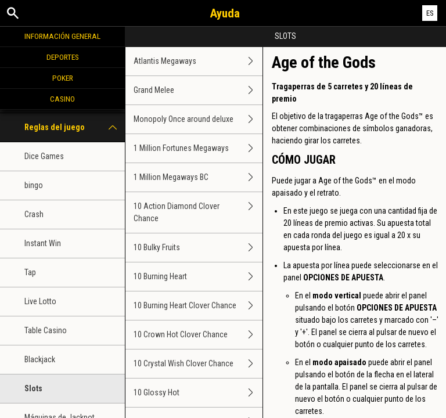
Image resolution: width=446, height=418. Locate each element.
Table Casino (45, 330)
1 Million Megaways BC (198, 177)
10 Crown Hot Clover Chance (198, 334)
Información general (62, 36)
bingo (33, 185)
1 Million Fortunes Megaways (198, 148)
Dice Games (44, 156)
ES (430, 13)
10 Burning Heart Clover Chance (198, 305)
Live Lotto (40, 301)
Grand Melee (198, 90)
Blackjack (39, 359)
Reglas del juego (74, 127)
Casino (62, 98)
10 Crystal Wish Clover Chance (198, 363)
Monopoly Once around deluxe (198, 119)
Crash (34, 214)
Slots (33, 388)
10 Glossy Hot (198, 393)
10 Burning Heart (198, 276)
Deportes (62, 57)
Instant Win (42, 243)
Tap (30, 272)
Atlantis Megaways (198, 61)
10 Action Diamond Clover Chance (198, 212)
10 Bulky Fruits (198, 247)
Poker (62, 77)
